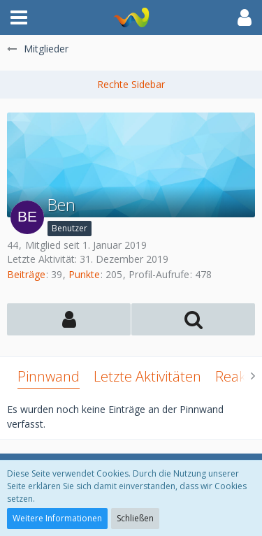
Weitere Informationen (57, 518)
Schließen (135, 518)
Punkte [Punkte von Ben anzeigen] (84, 274)
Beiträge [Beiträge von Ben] (26, 274)
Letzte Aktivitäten (147, 376)
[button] (19, 17)
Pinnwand (48, 376)
